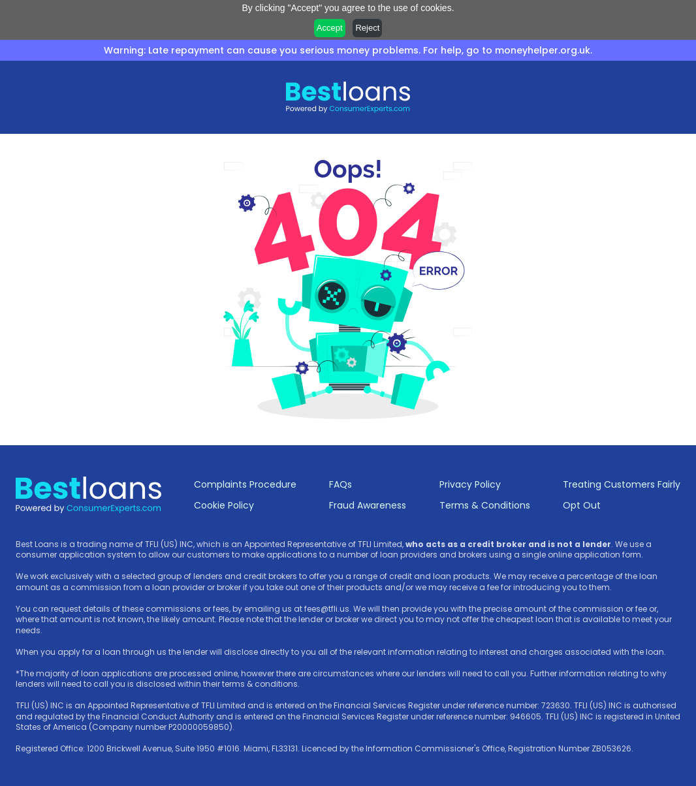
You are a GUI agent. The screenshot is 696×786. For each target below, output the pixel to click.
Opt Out (582, 505)
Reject (367, 28)
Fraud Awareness (367, 505)
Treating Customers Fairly (621, 484)
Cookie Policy (224, 505)
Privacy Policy (470, 484)
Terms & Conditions (484, 505)
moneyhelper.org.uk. (543, 50)
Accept (330, 28)
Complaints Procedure (245, 484)
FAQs (340, 484)
